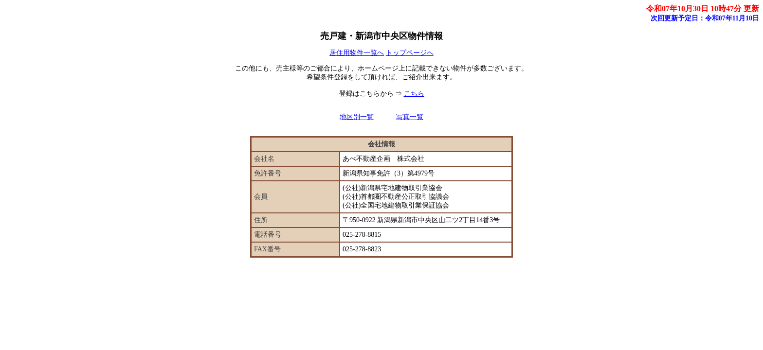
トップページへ (410, 52)
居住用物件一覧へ (356, 52)
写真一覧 (409, 117)
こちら (414, 93)
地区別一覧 (357, 117)
